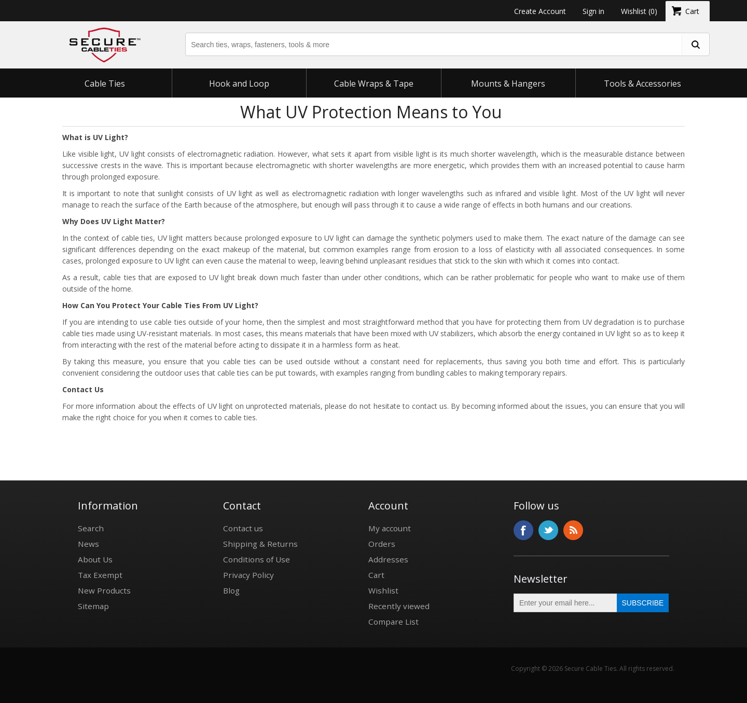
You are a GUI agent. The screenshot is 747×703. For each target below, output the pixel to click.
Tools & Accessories (642, 83)
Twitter (548, 530)
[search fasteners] (695, 44)
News (88, 544)
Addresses (388, 559)
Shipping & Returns (260, 544)
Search (91, 528)
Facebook (523, 530)
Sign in (593, 11)
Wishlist (383, 590)
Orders (381, 544)
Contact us (243, 528)
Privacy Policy (248, 575)
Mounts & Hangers (508, 83)
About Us (95, 559)
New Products (104, 590)
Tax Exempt (100, 575)
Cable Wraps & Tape (373, 83)
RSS (573, 530)
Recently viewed (399, 606)
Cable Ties (105, 83)
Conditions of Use (256, 559)
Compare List (393, 621)
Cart (376, 575)
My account (389, 528)
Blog (231, 590)
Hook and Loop (239, 83)
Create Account (540, 11)
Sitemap (93, 606)
